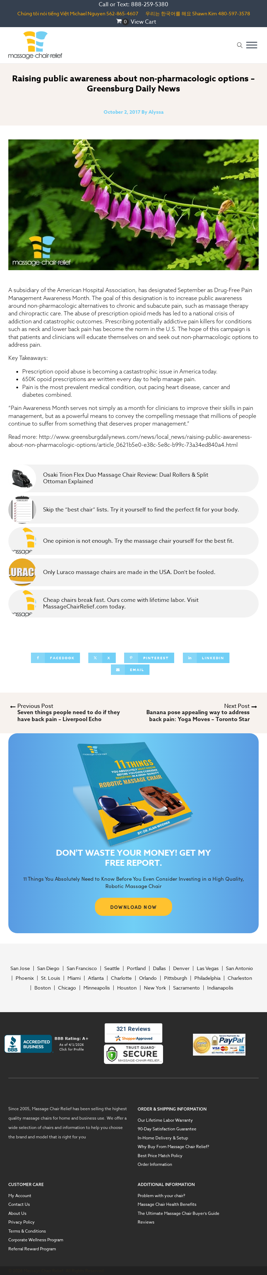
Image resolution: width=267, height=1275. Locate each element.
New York (155, 987)
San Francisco (82, 968)
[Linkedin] (206, 658)
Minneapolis (96, 987)
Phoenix (25, 978)
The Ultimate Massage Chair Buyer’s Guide (178, 1213)
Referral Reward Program (32, 1248)
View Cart (143, 22)
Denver (181, 968)
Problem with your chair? (161, 1195)
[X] (102, 658)
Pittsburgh (175, 978)
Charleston (240, 978)
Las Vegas (208, 968)
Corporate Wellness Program (35, 1239)
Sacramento (186, 987)
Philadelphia (207, 978)
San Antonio (239, 968)
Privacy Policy (21, 1222)
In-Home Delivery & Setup (163, 1138)
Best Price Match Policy (160, 1155)
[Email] (130, 669)
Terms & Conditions (27, 1231)
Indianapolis (220, 987)
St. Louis (50, 978)
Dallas (159, 968)
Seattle (112, 968)
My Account (19, 1195)
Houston (127, 987)
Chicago (67, 987)
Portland (136, 968)
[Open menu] (252, 45)
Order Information (155, 1164)
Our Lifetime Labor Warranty (165, 1120)
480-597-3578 (234, 13)
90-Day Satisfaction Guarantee (167, 1129)
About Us (17, 1213)
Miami (74, 978)
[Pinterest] (149, 658)
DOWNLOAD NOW (133, 906)
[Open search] (240, 45)
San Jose (20, 968)
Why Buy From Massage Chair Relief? (173, 1146)
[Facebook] (55, 658)
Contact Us (19, 1204)
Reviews (146, 1222)
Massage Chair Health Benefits (167, 1204)
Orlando (148, 978)
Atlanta (96, 978)
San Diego (48, 968)
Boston (42, 987)
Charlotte (121, 978)
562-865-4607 (122, 13)
